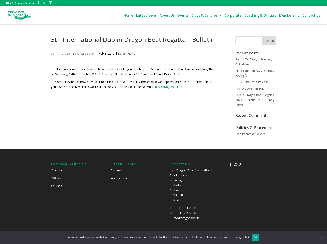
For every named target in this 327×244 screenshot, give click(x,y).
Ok (255, 237)
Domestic (116, 170)
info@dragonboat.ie (168, 87)
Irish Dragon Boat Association (75, 53)
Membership (289, 16)
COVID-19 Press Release (252, 82)
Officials (56, 178)
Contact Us (311, 16)
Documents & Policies (250, 134)
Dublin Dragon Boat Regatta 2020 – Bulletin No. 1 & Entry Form (254, 100)
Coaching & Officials (260, 16)
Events (183, 16)
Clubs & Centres (204, 16)
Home (128, 16)
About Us (167, 16)
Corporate (233, 16)
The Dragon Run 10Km (251, 88)
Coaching (57, 170)
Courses (56, 186)
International (118, 178)
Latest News (146, 16)
